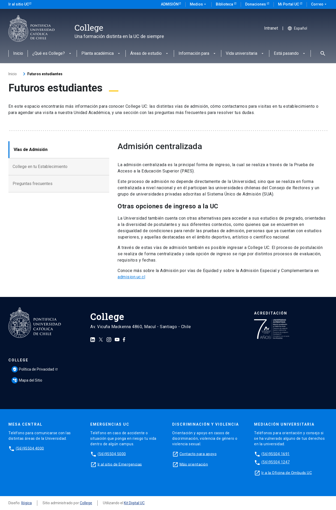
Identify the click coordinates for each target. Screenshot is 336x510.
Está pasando (290, 53)
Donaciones (256, 4)
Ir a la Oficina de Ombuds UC (286, 472)
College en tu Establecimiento (40, 166)
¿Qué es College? (52, 53)
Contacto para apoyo (198, 454)
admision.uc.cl (131, 276)
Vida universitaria (245, 53)
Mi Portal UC (289, 4)
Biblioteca (225, 4)
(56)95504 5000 (112, 454)
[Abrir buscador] (321, 53)
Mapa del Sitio (27, 380)
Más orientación (194, 464)
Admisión (169, 4)
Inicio (18, 53)
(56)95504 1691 (275, 454)
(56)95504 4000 (30, 448)
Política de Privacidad (33, 369)
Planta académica (101, 53)
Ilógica (26, 503)
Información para (197, 53)
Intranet (271, 28)
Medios (198, 4)
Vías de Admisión (31, 149)
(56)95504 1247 (275, 462)
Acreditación (270, 313)
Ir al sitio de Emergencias (120, 464)
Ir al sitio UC (18, 4)
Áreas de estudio (149, 53)
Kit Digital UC (134, 503)
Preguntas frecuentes (32, 183)
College (18, 360)
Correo (319, 4)
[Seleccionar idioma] (307, 28)
